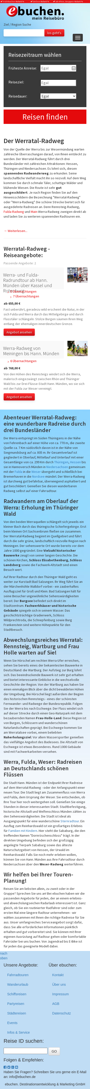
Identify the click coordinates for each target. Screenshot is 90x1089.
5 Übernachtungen (23, 291)
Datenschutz (61, 1013)
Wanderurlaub (17, 984)
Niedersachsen (57, 467)
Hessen (75, 462)
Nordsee (38, 476)
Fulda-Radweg (14, 211)
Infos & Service (18, 1032)
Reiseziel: (16, 82)
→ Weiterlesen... (15, 231)
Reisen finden (45, 117)
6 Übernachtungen (23, 361)
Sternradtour (69, 821)
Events (12, 1023)
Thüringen (61, 462)
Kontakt (58, 975)
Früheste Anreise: (22, 68)
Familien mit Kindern (22, 830)
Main (34, 211)
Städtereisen (16, 1013)
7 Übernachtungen (26, 296)
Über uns (59, 984)
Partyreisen (15, 1004)
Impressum (60, 994)
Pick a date (74, 68)
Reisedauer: (17, 96)
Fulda (18, 471)
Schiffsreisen (16, 994)
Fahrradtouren (18, 975)
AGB (56, 1004)
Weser (36, 471)
